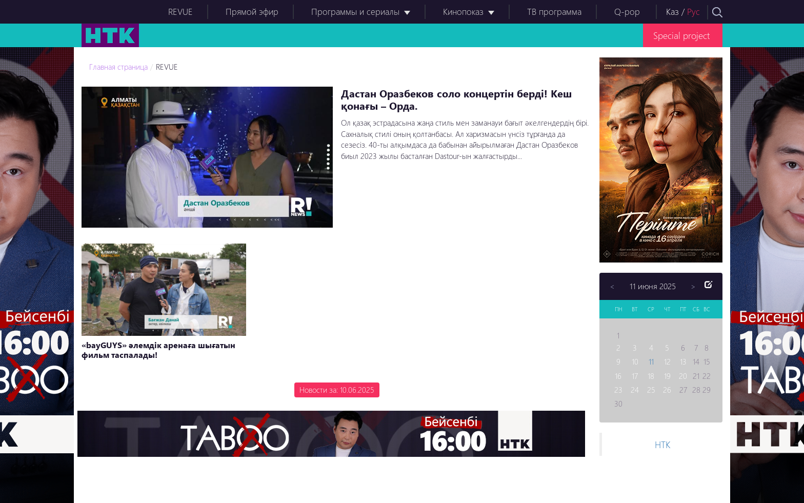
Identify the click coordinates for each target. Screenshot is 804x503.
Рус (693, 11)
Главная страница (118, 67)
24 (635, 390)
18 (651, 376)
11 (651, 361)
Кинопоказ (463, 11)
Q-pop (627, 11)
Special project (681, 35)
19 (667, 376)
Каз (672, 11)
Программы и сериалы (355, 11)
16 (618, 376)
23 (618, 390)
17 (635, 376)
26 (667, 390)
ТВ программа (554, 11)
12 (667, 361)
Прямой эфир (252, 11)
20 (683, 376)
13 (683, 361)
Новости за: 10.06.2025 (336, 390)
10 (635, 361)
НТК (662, 444)
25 (651, 390)
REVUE (180, 11)
